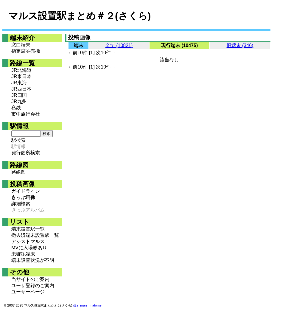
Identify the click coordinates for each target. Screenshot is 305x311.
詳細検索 (20, 203)
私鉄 (16, 107)
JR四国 (19, 95)
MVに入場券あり (29, 247)
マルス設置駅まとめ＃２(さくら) (79, 15)
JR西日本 (21, 88)
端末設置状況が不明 (32, 260)
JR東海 (19, 82)
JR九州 (19, 101)
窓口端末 (20, 44)
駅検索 (18, 140)
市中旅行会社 (25, 113)
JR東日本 (21, 76)
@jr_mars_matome (87, 305)
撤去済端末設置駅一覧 (35, 235)
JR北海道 (21, 70)
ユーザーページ (28, 291)
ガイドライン (25, 191)
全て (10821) (119, 45)
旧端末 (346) (240, 45)
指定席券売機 (25, 51)
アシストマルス (28, 241)
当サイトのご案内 (30, 279)
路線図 (18, 172)
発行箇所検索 (25, 152)
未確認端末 (23, 253)
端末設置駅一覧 (28, 228)
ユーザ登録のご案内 (32, 285)
